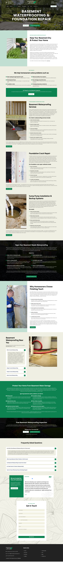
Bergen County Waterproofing (13, 368)
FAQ (28, 6)
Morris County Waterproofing (13, 350)
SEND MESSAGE (31, 538)
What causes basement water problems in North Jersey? (18, 460)
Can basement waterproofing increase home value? (17, 463)
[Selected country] (19, 521)
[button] (16, 350)
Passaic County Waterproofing (13, 372)
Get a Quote (53, 6)
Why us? (11, 6)
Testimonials (24, 6)
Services (15, 6)
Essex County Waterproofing (13, 376)
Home (7, 6)
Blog (31, 6)
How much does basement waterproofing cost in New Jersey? (20, 449)
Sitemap (19, 559)
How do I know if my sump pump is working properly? (18, 471)
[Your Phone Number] (31, 521)
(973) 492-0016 (54, 3)
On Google (10, 3)
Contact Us (35, 6)
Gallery (19, 6)
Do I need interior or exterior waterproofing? (16, 467)
